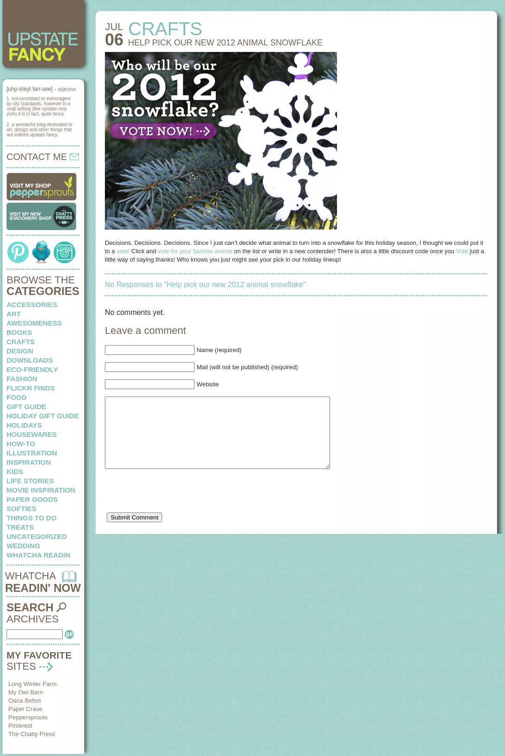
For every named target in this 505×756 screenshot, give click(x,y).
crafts (20, 342)
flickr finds (30, 388)
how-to (20, 444)
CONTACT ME (42, 157)
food (16, 397)
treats (20, 527)
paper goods (32, 499)
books (19, 332)
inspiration (28, 462)
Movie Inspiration (40, 490)
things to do (31, 518)
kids (14, 471)
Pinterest (20, 725)
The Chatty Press (31, 733)
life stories (30, 481)
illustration (31, 453)
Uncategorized (36, 536)
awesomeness (34, 323)
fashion (22, 379)
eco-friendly (32, 369)
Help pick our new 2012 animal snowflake (225, 42)
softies (21, 509)
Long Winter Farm (32, 683)
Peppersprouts (28, 717)
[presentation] (175, 508)
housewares (31, 434)
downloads (29, 360)
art (13, 314)
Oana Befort (24, 700)
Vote (462, 251)
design (19, 351)
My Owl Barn (25, 692)
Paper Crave (25, 708)
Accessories (31, 304)
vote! (123, 251)
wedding (23, 546)
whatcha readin (38, 555)
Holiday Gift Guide (42, 416)
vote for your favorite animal (195, 251)
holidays (24, 425)
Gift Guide (26, 406)
